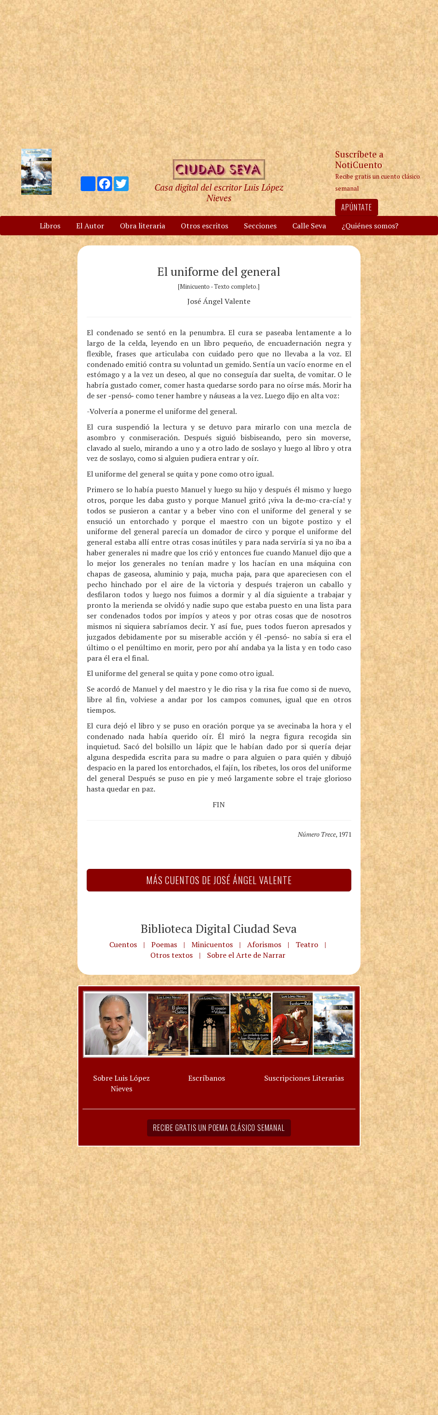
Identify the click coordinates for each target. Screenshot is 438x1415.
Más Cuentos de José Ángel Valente (219, 880)
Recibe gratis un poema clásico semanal (218, 1127)
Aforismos (264, 944)
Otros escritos (204, 226)
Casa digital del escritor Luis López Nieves (218, 192)
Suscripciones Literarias (304, 1078)
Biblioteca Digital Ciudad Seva (219, 928)
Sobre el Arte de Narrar (246, 955)
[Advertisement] (219, 73)
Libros (50, 226)
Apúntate (356, 207)
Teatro (307, 944)
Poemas (164, 944)
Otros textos (171, 955)
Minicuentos (212, 944)
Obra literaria (142, 226)
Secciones (260, 226)
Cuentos (123, 944)
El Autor (90, 226)
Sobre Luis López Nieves (121, 1083)
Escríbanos (206, 1078)
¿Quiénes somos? (370, 226)
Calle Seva (309, 226)
